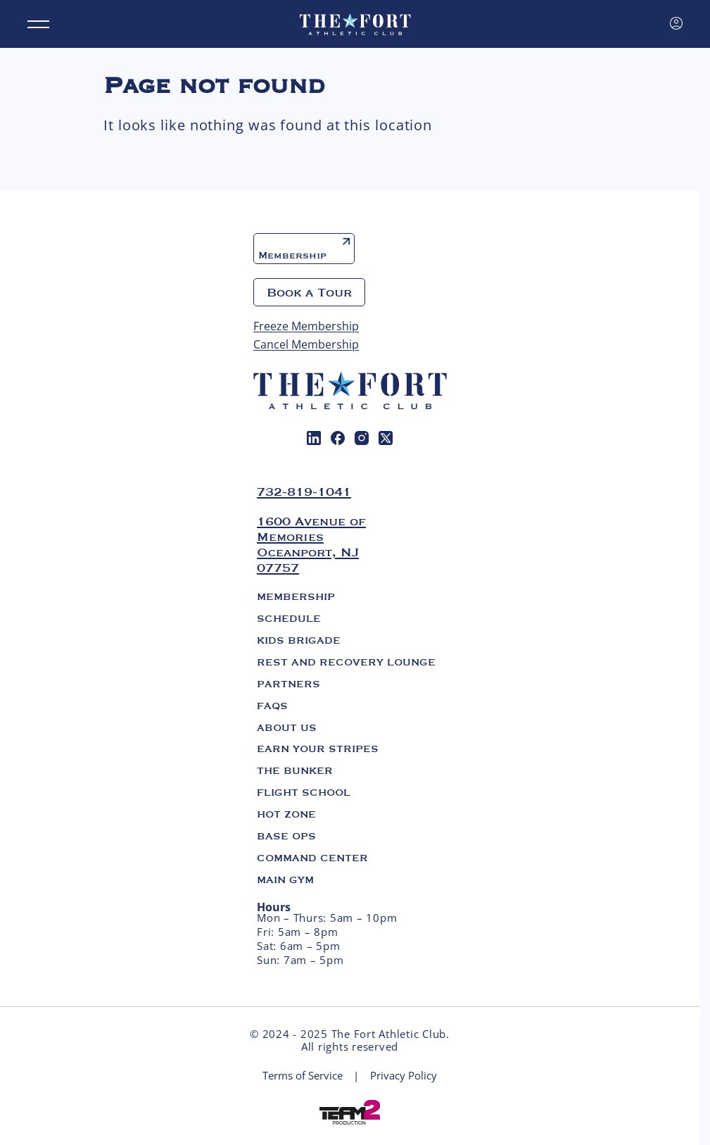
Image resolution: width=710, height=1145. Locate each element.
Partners (288, 683)
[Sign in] (676, 23)
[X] (386, 438)
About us (287, 727)
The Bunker (295, 770)
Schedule (289, 618)
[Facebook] (338, 438)
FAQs (272, 705)
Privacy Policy (403, 1075)
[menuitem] (314, 438)
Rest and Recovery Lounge (346, 662)
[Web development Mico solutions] (349, 1111)
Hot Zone (286, 814)
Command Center (312, 857)
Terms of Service (302, 1075)
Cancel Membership (306, 344)
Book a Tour (309, 292)
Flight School (303, 792)
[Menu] (38, 24)
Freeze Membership (306, 326)
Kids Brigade (299, 640)
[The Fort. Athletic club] (355, 24)
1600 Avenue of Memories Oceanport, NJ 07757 (311, 544)
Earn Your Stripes (318, 748)
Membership (304, 250)
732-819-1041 (304, 491)
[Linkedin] (314, 438)
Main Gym (285, 879)
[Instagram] (362, 438)
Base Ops (286, 835)
